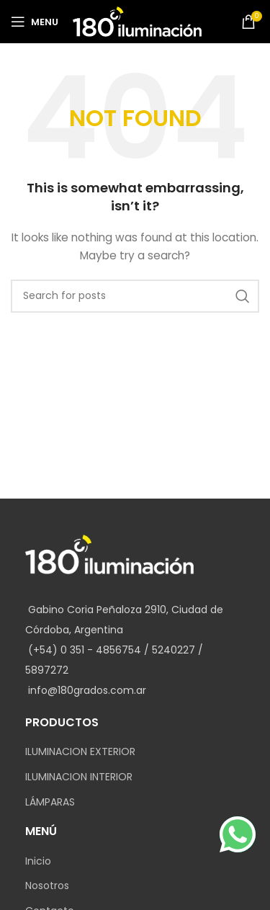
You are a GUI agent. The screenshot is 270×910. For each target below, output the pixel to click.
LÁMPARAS (50, 802)
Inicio (38, 861)
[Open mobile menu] (35, 21)
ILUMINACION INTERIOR (78, 777)
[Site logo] (137, 21)
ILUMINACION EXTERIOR (80, 752)
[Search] (135, 296)
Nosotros (47, 886)
